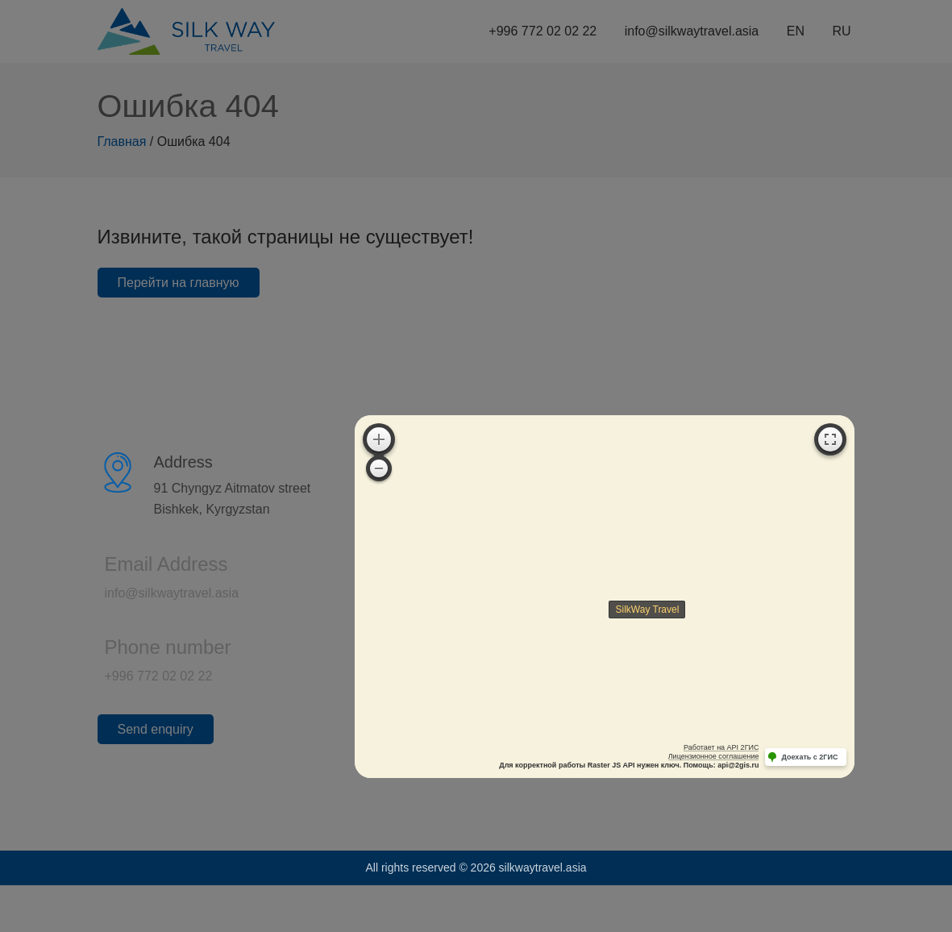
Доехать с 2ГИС (809, 757)
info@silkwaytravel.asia (153, 593)
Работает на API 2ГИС (721, 747)
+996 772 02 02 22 (140, 676)
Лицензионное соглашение (713, 756)
